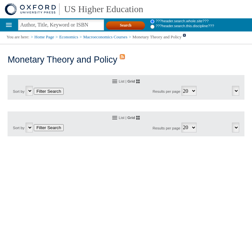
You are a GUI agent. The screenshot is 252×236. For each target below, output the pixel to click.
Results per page (166, 91)
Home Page (44, 36)
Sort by (18, 91)
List (121, 81)
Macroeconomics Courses (105, 36)
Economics (68, 36)
